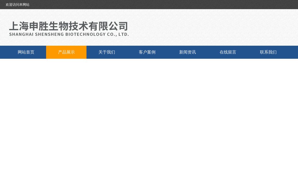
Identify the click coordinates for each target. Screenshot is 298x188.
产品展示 (66, 52)
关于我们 (106, 52)
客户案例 (147, 52)
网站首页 (26, 52)
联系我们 (268, 52)
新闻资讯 (187, 52)
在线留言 (228, 52)
